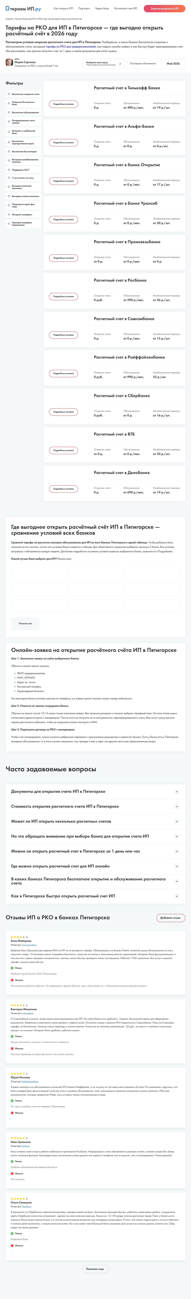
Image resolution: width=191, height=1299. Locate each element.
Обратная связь (152, 1277)
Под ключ (84, 10)
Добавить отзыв (170, 887)
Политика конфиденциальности (119, 1277)
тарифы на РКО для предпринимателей (71, 46)
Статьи (49, 1277)
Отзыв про (24, 914)
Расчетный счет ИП (125, 10)
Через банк (102, 10)
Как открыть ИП (63, 10)
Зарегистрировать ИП (165, 10)
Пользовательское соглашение (76, 1277)
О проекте (35, 1277)
